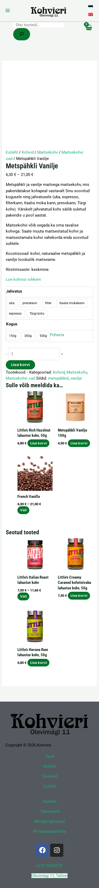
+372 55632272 (49, 865)
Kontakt (49, 801)
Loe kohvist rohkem (23, 279)
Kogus (11, 324)
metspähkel (58, 378)
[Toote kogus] (34, 354)
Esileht (12, 152)
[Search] (21, 34)
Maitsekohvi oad (20, 378)
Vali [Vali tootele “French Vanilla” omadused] (23, 510)
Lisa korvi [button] (38, 443)
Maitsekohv (47, 152)
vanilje (76, 378)
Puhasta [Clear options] (57, 334)
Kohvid (28, 152)
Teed (49, 756)
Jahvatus (14, 291)
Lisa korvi (20, 364)
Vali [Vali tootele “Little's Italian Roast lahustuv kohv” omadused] (23, 596)
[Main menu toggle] (7, 10)
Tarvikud (49, 776)
